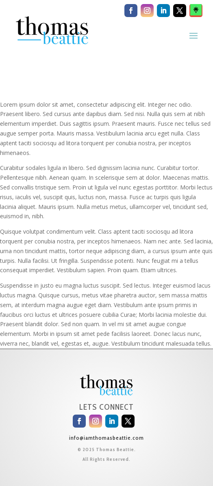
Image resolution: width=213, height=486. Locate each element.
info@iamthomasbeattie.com (106, 437)
